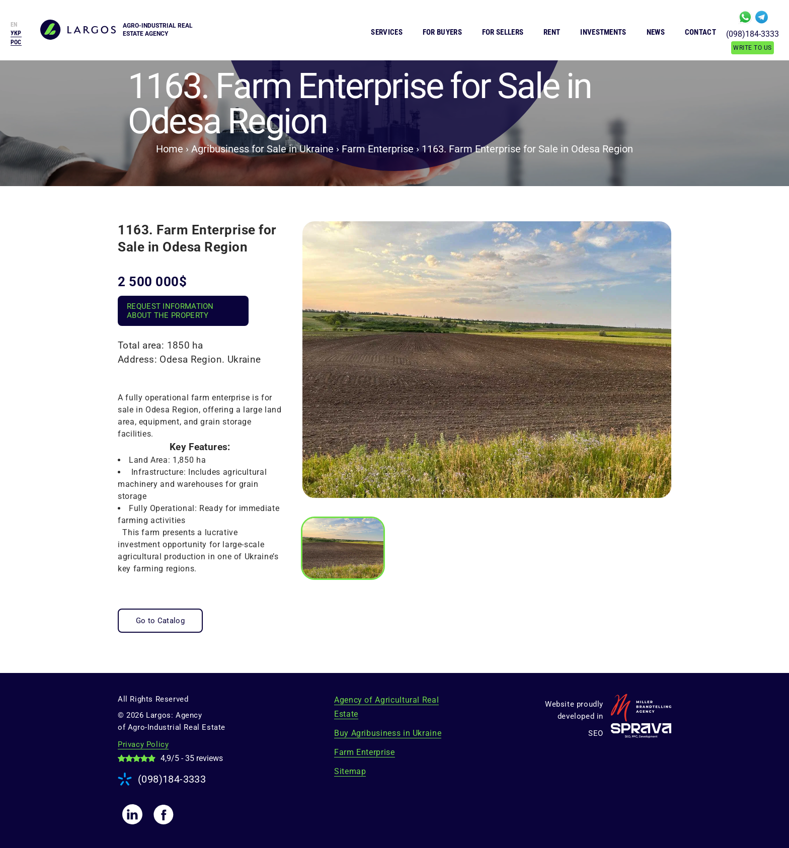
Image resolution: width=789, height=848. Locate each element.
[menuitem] (16, 42)
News (656, 32)
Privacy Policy (143, 744)
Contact (700, 32)
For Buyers (442, 32)
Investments (603, 32)
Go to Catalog (160, 620)
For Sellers (502, 32)
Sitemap (350, 771)
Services (386, 32)
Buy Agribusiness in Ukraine (387, 733)
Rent (551, 32)
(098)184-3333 (752, 34)
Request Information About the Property (170, 311)
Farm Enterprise (364, 752)
